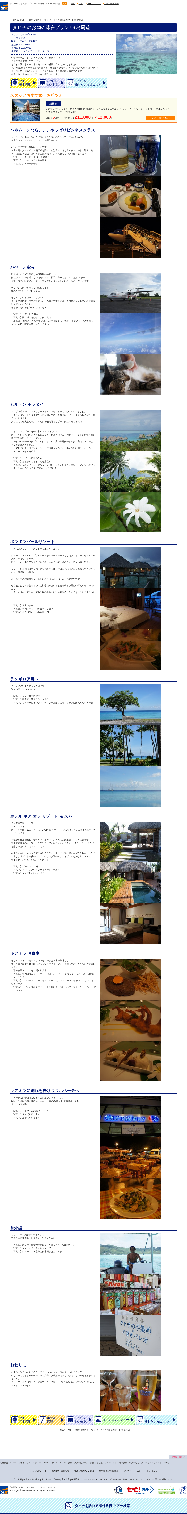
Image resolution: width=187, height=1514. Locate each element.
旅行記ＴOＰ (19, 20)
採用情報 (75, 1479)
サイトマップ (105, 1479)
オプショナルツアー (116, 1419)
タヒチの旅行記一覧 (37, 20)
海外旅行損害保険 (60, 1471)
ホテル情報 (51, 1419)
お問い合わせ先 (111, 3)
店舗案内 (65, 1479)
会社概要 (18, 1479)
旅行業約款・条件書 (50, 1479)
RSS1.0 (127, 1471)
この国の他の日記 (53, 82)
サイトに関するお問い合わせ (160, 1479)
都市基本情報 (25, 82)
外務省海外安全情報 (84, 1471)
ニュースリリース (89, 1479)
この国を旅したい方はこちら (88, 82)
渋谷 (73, 3)
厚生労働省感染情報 (109, 1471)
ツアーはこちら (160, 118)
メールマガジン (94, 3)
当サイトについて (137, 1479)
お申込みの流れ (120, 1479)
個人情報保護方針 (31, 1479)
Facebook (152, 1471)
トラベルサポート (38, 1471)
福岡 (81, 3)
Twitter (139, 1471)
